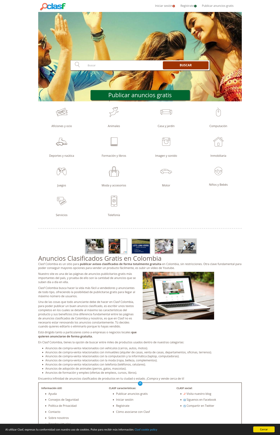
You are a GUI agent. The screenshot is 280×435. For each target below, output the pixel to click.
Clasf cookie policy (146, 429)
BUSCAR (186, 65)
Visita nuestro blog (197, 394)
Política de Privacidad (62, 406)
